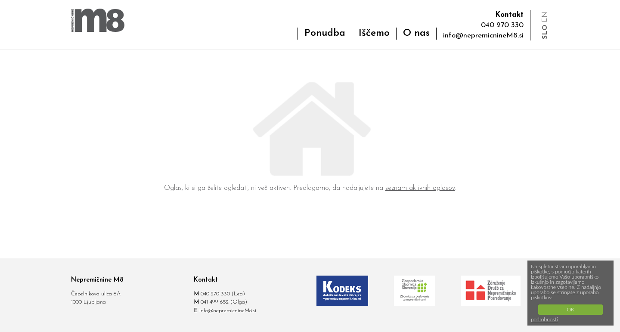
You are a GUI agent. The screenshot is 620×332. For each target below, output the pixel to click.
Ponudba (324, 33)
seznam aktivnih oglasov (420, 188)
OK (570, 309)
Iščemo (374, 33)
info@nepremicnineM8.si (483, 35)
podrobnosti (544, 319)
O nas (416, 33)
